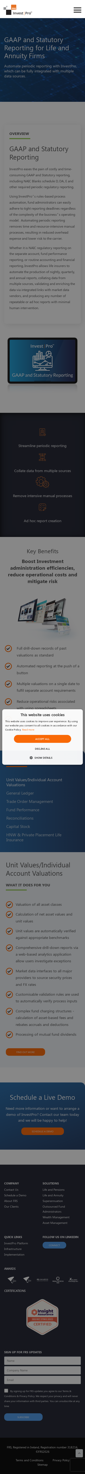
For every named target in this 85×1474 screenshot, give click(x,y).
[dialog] (42, 737)
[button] (42, 758)
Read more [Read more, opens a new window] (28, 729)
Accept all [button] (42, 739)
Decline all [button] (42, 748)
